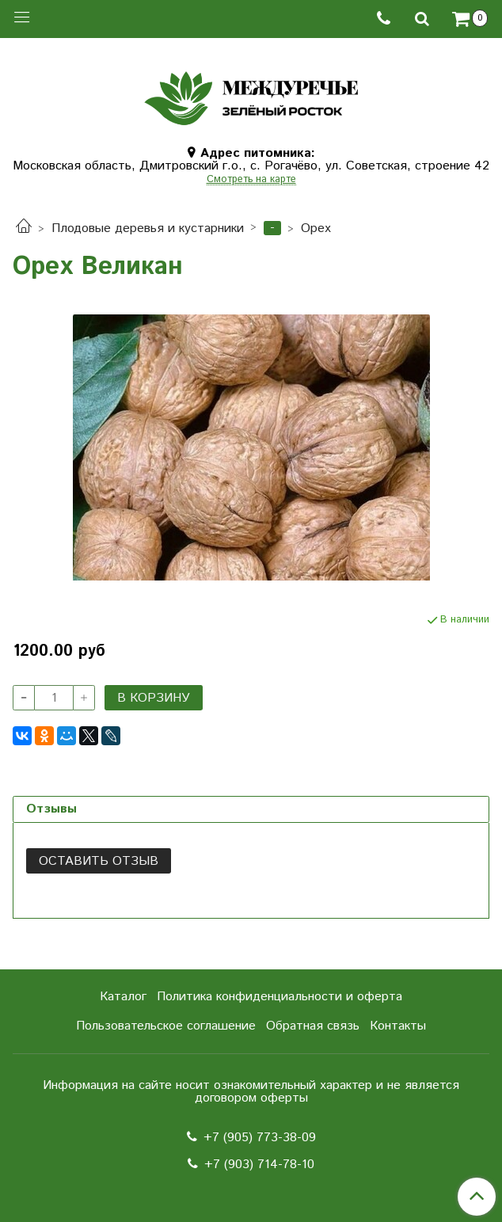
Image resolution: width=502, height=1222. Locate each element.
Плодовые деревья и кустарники (147, 228)
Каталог (123, 997)
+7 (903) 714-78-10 (259, 1164)
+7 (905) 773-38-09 (259, 1138)
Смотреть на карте (251, 180)
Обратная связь (312, 1026)
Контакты (398, 1026)
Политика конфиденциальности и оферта (279, 997)
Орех (316, 228)
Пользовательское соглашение (166, 1026)
